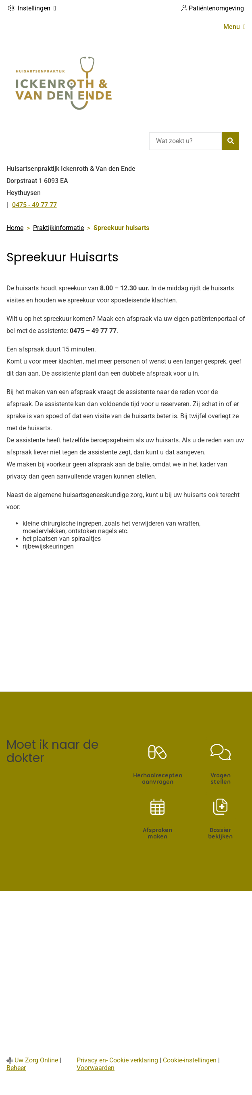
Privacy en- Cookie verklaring (117, 1060)
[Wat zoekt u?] (185, 141)
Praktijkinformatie (58, 228)
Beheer (16, 1068)
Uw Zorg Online (36, 1060)
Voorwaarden (96, 1068)
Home (14, 228)
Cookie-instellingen (190, 1060)
